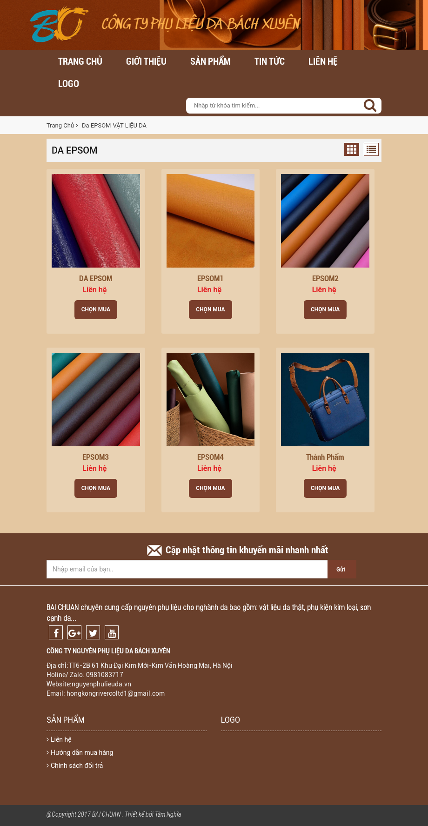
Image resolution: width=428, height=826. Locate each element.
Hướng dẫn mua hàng (80, 752)
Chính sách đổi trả (75, 765)
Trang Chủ (60, 125)
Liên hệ (323, 61)
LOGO (68, 83)
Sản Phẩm (210, 61)
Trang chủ (80, 61)
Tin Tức (269, 61)
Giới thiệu (146, 61)
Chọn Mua (95, 309)
